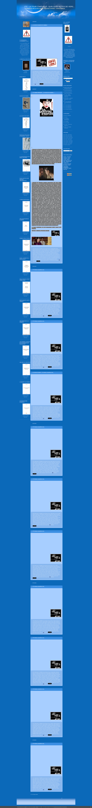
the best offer (45, 75)
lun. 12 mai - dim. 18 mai (68, 135)
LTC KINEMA (66, 121)
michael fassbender (53, 78)
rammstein (42, 80)
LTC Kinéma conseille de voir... (39, 269)
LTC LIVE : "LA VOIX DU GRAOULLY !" (68, 125)
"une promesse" (35, 73)
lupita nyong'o (35, 79)
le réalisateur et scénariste (40, 76)
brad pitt (57, 78)
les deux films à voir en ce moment (53, 464)
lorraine (65, 166)
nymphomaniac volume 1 (36, 80)
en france (36, 310)
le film (48, 75)
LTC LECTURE (66, 122)
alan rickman (52, 74)
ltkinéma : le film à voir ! (53, 307)
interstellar (40, 309)
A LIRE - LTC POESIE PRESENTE (67, 127)
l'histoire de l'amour (57, 406)
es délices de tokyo (47, 307)
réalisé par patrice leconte (42, 73)
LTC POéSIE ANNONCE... (68, 109)
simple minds (67, 157)
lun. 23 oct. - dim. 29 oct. (68, 143)
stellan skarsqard (47, 82)
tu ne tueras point (38, 356)
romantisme (56, 74)
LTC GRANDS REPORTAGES (66, 119)
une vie (51, 304)
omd (69, 165)
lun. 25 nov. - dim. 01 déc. (68, 138)
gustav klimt (40, 308)
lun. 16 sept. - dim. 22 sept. (68, 141)
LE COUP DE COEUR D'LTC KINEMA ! (40, 25)
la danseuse (49, 306)
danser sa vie (55, 461)
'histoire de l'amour (56, 304)
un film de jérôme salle (39, 357)
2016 (54, 305)
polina (51, 461)
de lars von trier (46, 80)
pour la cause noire (55, 79)
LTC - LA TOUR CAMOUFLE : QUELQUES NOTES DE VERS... (49, 7)
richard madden (47, 74)
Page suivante (35, 794)
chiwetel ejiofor (47, 78)
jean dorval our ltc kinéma (40, 312)
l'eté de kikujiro (53, 306)
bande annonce (40, 305)
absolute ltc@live (65, 167)
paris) (40, 74)
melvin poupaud (37, 72)
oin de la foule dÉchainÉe (46, 308)
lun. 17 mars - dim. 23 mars (68, 137)
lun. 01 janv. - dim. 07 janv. (68, 142)
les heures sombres (53, 71)
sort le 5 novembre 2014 (54, 465)
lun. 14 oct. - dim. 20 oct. (68, 139)
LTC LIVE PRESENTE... (68, 106)
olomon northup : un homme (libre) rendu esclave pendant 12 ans (46, 77)
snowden (51, 723)
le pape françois (44, 306)
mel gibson (49, 305)
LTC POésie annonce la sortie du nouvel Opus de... (68, 90)
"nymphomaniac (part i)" (36, 81)
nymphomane (43, 82)
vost (57, 77)
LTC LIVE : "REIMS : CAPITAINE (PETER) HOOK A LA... (67, 95)
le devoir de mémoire (48, 79)
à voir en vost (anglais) (55, 72)
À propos (69, 46)
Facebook (37, 84)
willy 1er (51, 620)
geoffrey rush (46, 76)
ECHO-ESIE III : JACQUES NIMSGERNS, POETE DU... (68, 99)
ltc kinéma (40, 75)
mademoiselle (52, 513)
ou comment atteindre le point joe (45, 81)
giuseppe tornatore (54, 252)
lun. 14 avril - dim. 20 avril (68, 136)
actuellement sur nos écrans (53, 80)
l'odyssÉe (57, 305)
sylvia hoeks (50, 76)
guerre (53, 305)
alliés (51, 565)
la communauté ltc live (67, 164)
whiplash (36, 309)
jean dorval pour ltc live (67, 160)
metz (64, 157)
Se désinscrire (68, 80)
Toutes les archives (67, 144)
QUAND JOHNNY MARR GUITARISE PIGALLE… (68, 88)
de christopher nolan (50, 309)
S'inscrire (68, 79)
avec (43, 78)
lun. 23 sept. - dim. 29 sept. (68, 140)
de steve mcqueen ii (39, 78)
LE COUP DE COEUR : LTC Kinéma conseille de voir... (43, 372)
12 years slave (57, 254)
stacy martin (38, 82)
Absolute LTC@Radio (67, 115)
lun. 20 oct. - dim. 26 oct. (68, 134)
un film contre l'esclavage (41, 79)
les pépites (52, 406)
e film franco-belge (49, 72)
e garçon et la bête (40, 307)
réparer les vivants (53, 355)
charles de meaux (43, 72)
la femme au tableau (37, 359)
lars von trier (53, 81)
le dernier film (44, 309)
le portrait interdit (53, 248)
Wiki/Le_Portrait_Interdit (43, 230)
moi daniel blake (52, 672)
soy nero (40, 306)
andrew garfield (45, 305)
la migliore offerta (52, 75)
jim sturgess (54, 76)
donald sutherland (55, 253)
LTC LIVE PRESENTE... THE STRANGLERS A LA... (68, 102)
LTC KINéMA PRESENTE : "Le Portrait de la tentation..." (43, 92)
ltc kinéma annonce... (54, 82)
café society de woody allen (37, 358)
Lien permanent (45, 71)
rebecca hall (43, 74)
